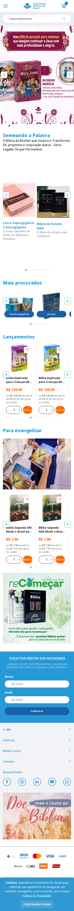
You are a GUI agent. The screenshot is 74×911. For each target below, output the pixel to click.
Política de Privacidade (36, 895)
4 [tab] (27, 126)
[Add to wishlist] (27, 350)
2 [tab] (15, 126)
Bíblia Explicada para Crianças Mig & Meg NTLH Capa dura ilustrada (19, 380)
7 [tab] (45, 126)
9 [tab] (57, 126)
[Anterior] (4, 75)
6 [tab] (39, 126)
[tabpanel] (37, 75)
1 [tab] (9, 126)
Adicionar (27, 410)
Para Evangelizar (19, 314)
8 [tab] (51, 126)
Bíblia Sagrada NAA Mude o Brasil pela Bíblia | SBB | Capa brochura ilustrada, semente (51, 530)
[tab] (26, 270)
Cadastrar (37, 711)
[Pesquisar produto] (65, 20)
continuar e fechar (37, 904)
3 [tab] (21, 126)
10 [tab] (63, 126)
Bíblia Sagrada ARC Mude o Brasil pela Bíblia (19, 530)
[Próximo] (70, 75)
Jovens (51, 314)
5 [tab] (33, 126)
